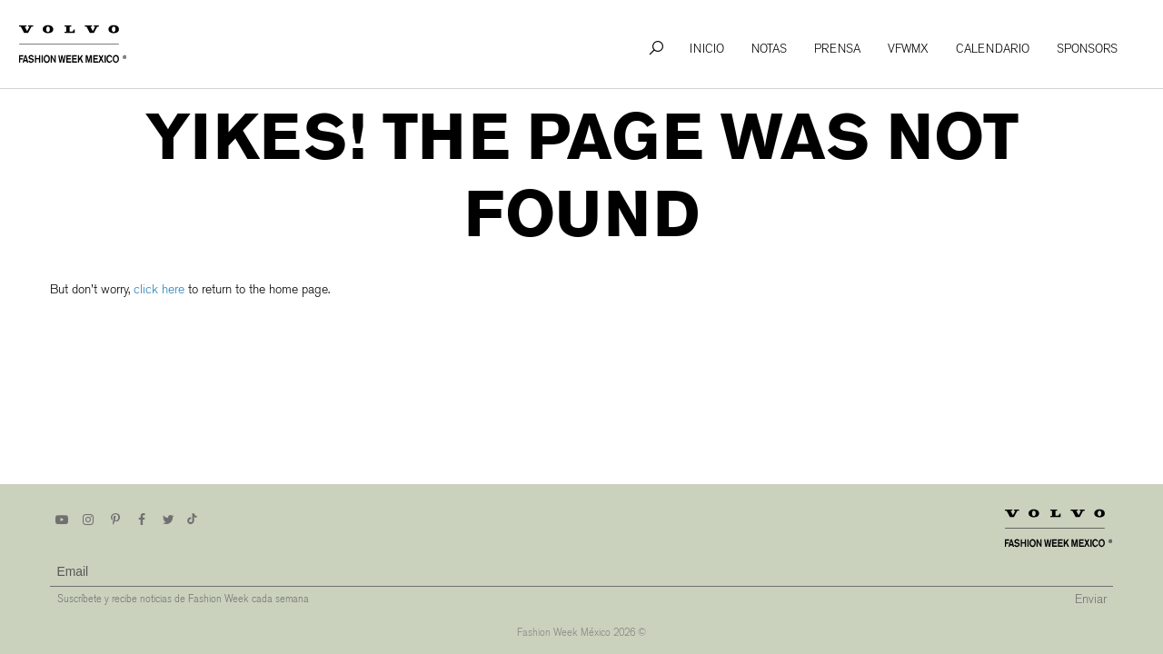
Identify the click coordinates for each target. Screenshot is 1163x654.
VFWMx (908, 48)
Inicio (707, 48)
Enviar (1091, 599)
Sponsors (1087, 48)
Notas (769, 48)
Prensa (837, 48)
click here (159, 289)
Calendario (992, 48)
